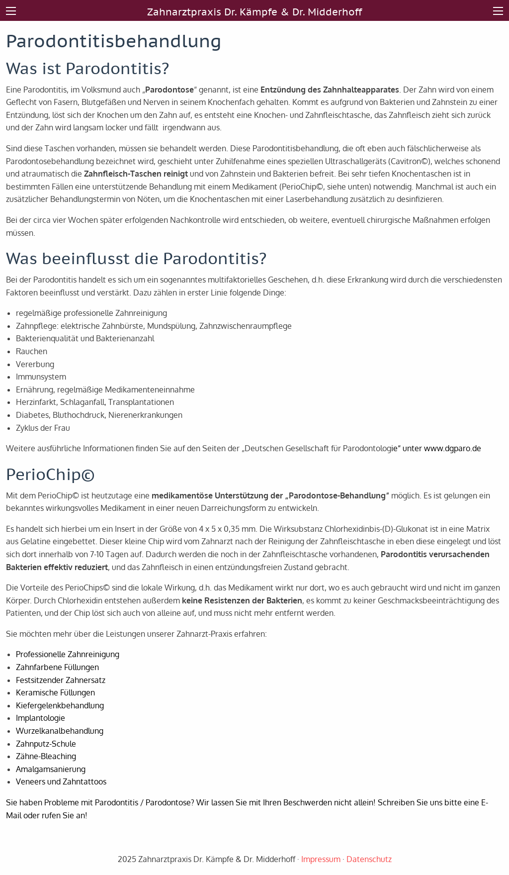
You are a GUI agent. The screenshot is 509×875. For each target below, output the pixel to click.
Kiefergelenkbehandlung (60, 705)
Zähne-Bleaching (46, 756)
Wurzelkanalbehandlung (59, 731)
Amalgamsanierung (50, 769)
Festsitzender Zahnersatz (60, 680)
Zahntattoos (84, 781)
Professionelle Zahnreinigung (67, 654)
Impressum (320, 859)
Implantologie (40, 718)
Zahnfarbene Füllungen (57, 667)
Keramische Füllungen (55, 692)
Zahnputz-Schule (46, 744)
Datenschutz (369, 859)
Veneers (30, 781)
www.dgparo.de (452, 448)
